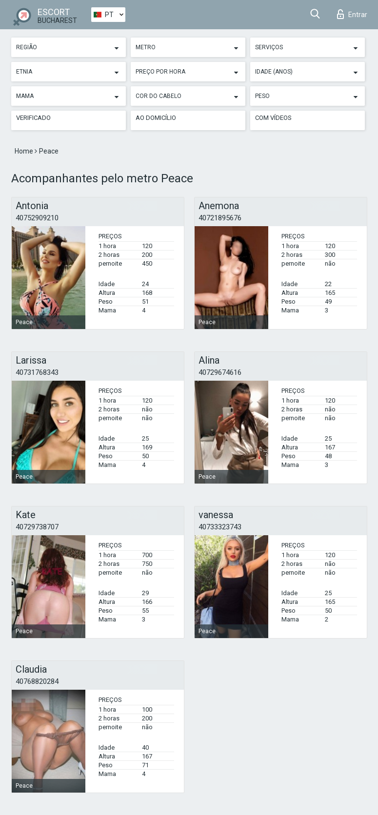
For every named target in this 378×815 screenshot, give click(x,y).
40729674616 (220, 372)
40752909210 (37, 217)
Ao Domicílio (156, 117)
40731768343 (37, 372)
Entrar (352, 14)
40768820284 (37, 681)
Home (25, 151)
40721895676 (220, 217)
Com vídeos (273, 117)
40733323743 (220, 527)
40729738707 (37, 527)
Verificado (33, 117)
